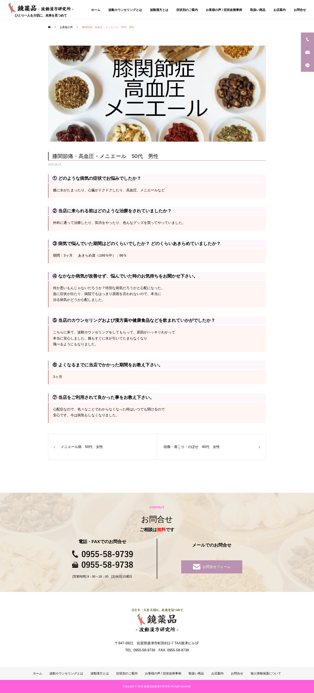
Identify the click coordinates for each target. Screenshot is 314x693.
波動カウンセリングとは (125, 10)
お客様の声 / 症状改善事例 (224, 10)
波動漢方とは (159, 10)
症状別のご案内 (187, 10)
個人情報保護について (266, 673)
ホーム (95, 10)
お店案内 (279, 10)
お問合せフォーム (211, 567)
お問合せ (300, 10)
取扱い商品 (257, 10)
